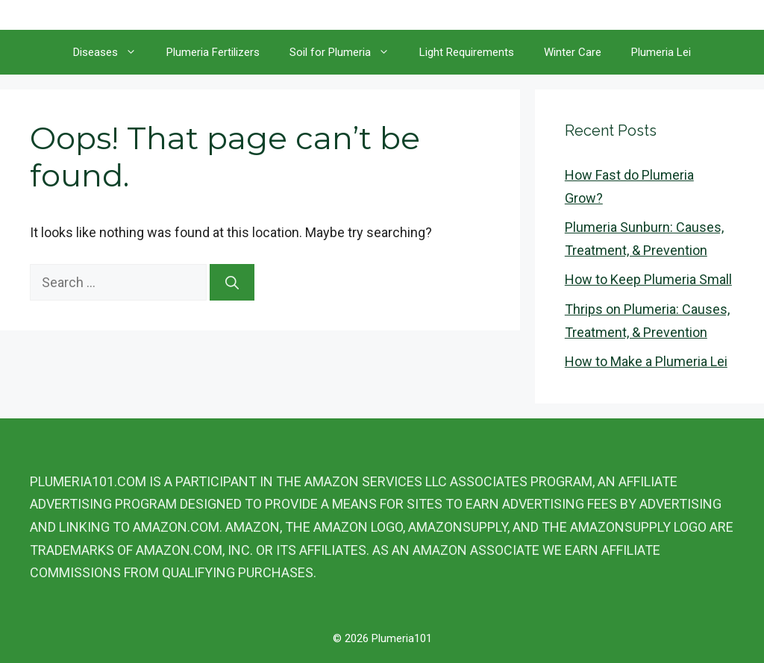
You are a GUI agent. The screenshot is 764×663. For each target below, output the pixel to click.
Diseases (112, 52)
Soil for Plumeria (346, 52)
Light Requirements (466, 52)
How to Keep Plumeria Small (648, 279)
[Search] (232, 282)
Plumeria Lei (661, 52)
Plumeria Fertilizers (213, 52)
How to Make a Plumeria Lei (646, 361)
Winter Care (572, 52)
